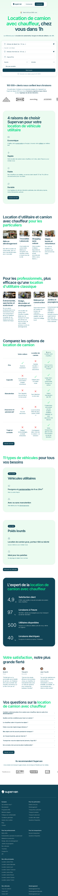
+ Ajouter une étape (9, 47)
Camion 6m (5, 891)
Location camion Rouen (8, 875)
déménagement (7, 713)
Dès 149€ (11, 526)
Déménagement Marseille (35, 891)
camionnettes (25, 489)
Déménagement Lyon (34, 894)
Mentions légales (6, 812)
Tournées (4, 848)
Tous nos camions (6, 888)
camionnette (19, 143)
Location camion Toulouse (8, 869)
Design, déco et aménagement (10, 841)
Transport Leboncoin (34, 815)
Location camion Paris (7, 862)
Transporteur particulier (35, 809)
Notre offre (4, 833)
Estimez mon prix (33, 804)
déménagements (24, 505)
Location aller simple (34, 817)
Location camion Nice (7, 872)
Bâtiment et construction (8, 838)
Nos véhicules (5, 846)
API (2, 854)
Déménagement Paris (34, 888)
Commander (29, 4)
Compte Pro (5, 851)
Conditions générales (7, 817)
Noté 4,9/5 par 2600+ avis (30, 12)
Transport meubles (34, 812)
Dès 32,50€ (12, 473)
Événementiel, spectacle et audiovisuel (12, 835)
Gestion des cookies (7, 820)
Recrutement (5, 807)
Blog (3, 822)
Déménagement (33, 807)
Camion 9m (5, 894)
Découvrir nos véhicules (10, 569)
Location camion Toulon (8, 880)
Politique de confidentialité (9, 815)
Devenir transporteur (34, 833)
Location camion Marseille (8, 864)
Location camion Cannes (8, 877)
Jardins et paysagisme (7, 843)
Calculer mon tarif (13, 197)
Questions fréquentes (34, 820)
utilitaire (41, 143)
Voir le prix (29, 70)
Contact (4, 825)
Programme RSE (6, 809)
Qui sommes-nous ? (7, 804)
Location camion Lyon (7, 867)
